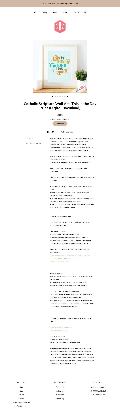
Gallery (65, 12)
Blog (45, 12)
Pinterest (60, 395)
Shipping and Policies (21, 402)
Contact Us (21, 406)
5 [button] (64, 96)
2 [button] (57, 96)
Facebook (60, 387)
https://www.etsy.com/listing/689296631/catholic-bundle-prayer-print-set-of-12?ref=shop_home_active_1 (70, 258)
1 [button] (55, 96)
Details (29, 138)
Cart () (76, 12)
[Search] (85, 12)
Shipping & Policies (33, 143)
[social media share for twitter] (53, 132)
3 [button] (60, 96)
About (54, 12)
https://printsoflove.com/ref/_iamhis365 (66, 303)
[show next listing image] (67, 96)
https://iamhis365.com (59, 330)
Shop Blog (60, 398)
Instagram (60, 391)
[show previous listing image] (52, 96)
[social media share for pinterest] (57, 132)
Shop (36, 12)
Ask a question (67, 132)
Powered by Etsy (98, 395)
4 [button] (62, 96)
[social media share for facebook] (48, 132)
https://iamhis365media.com (61, 327)
